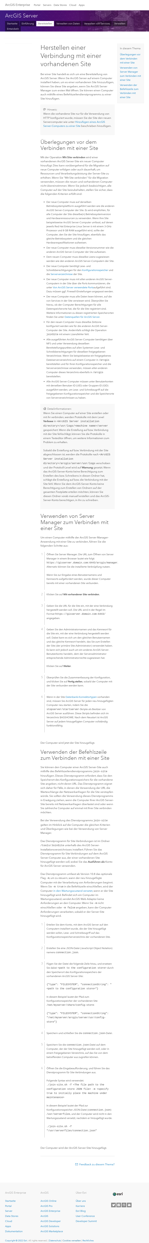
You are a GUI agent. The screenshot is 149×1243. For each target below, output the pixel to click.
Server (8, 1207)
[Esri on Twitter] (113, 1201)
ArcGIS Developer (50, 1217)
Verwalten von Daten (68, 23)
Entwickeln (13, 28)
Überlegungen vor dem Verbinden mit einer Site (130, 58)
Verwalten (119, 23)
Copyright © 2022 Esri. (16, 1237)
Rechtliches (88, 1237)
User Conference (85, 1212)
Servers (47, 5)
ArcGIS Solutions (49, 1222)
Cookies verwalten (72, 1237)
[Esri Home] (117, 1190)
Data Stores (60, 5)
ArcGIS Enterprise (17, 5)
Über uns (81, 1197)
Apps (82, 5)
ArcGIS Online (48, 1197)
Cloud (72, 5)
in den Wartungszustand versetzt (72, 887)
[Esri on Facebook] (118, 1201)
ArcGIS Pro (46, 1202)
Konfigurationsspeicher (95, 270)
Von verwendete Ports (73, 287)
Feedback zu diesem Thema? (97, 1160)
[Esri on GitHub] (124, 1201)
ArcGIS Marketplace (51, 1227)
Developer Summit (86, 1217)
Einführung (28, 23)
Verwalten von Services (97, 23)
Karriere (80, 1202)
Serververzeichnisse (62, 274)
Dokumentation (14, 1227)
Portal (37, 5)
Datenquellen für (82, 316)
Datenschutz (55, 1237)
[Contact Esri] (129, 1201)
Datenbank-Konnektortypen (81, 695)
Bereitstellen (45, 23)
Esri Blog (81, 1207)
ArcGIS (44, 1212)
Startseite (12, 23)
